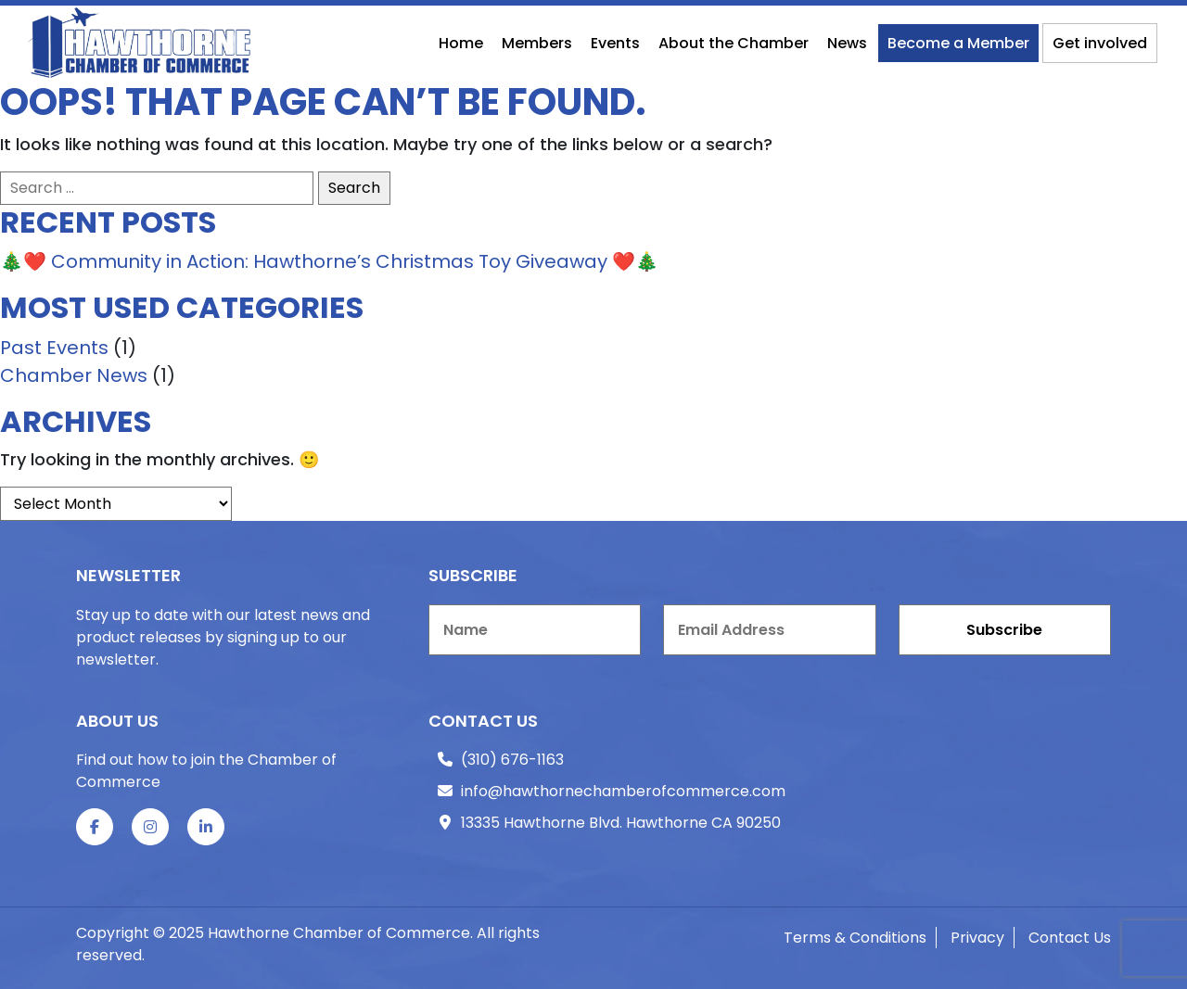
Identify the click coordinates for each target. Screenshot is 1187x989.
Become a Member (958, 43)
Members (537, 43)
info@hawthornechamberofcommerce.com (623, 791)
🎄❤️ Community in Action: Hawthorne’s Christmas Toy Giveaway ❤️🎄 (329, 261)
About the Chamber (733, 43)
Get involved (1100, 43)
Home (461, 43)
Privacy (977, 937)
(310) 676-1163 (512, 759)
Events (615, 43)
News (847, 43)
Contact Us (1069, 937)
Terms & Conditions (855, 937)
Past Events (54, 348)
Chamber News (73, 375)
